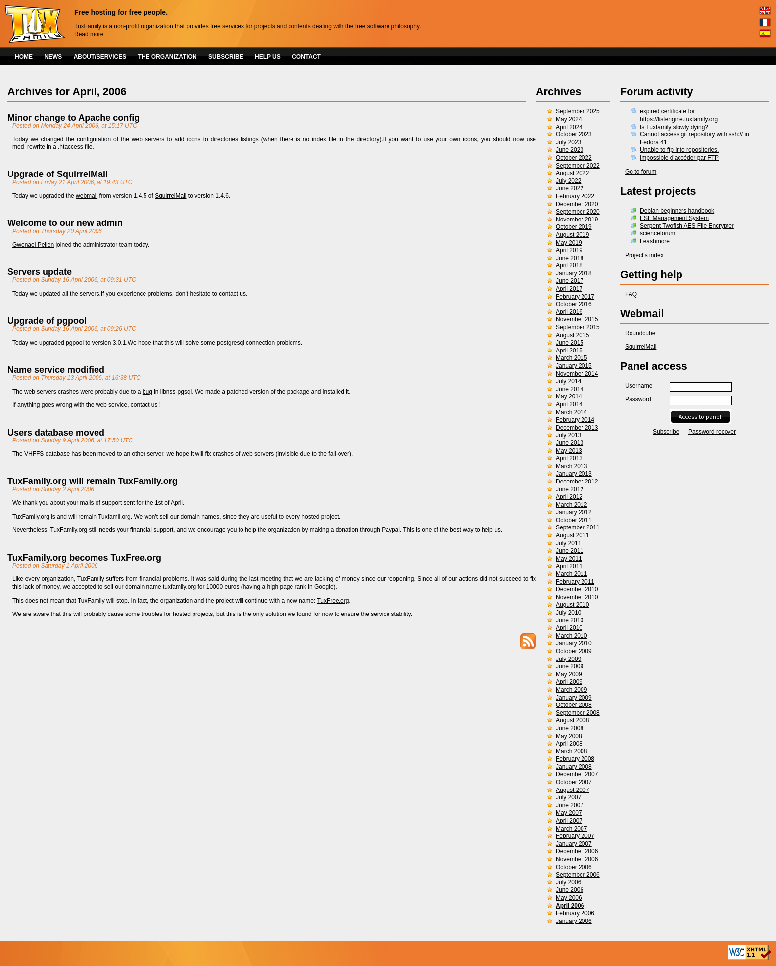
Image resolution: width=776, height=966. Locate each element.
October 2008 (574, 705)
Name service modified (55, 370)
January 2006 (574, 921)
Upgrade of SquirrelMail (57, 174)
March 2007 (571, 828)
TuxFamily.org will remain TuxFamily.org (92, 481)
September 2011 (578, 527)
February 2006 (575, 913)
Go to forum (640, 171)
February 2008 (575, 758)
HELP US (268, 56)
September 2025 (578, 111)
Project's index (644, 255)
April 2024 (569, 127)
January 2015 (574, 365)
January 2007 (574, 843)
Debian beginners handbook (677, 210)
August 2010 (572, 604)
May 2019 (569, 242)
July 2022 (568, 180)
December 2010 (577, 589)
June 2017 (569, 280)
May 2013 (569, 450)
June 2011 (569, 550)
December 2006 (577, 851)
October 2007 (574, 782)
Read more (88, 34)
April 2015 (569, 350)
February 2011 (575, 581)
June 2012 (569, 489)
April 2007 (569, 820)
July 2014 (568, 381)
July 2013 (568, 435)
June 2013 (569, 442)
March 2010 (571, 635)
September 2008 (578, 712)
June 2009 (569, 666)
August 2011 (572, 535)
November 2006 (577, 859)
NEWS (53, 56)
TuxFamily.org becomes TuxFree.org (84, 558)
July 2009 (568, 659)
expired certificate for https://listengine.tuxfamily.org (679, 115)
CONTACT (306, 56)
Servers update (39, 272)
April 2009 (569, 681)
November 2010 (577, 597)
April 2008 (569, 743)
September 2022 (578, 165)
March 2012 (571, 504)
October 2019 (574, 226)
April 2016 (569, 311)
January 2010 (574, 643)
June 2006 (569, 889)
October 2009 (574, 651)
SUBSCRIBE (225, 56)
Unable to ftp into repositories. (679, 149)
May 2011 (569, 558)
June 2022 (569, 188)
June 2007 (569, 805)
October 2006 (574, 867)
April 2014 (569, 404)
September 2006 (578, 874)
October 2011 (574, 520)
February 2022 (575, 196)
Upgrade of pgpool (47, 321)
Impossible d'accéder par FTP (679, 157)
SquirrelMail (640, 346)
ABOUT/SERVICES (100, 56)
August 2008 (572, 720)
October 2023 (574, 134)
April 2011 (569, 566)
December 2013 (577, 427)
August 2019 (572, 234)
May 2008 (569, 736)
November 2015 (577, 319)
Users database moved (55, 433)
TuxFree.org (333, 600)
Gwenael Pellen (33, 244)
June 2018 (569, 258)
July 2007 (568, 797)
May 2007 (569, 812)
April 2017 (569, 288)
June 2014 (569, 389)
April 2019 (569, 250)
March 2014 (571, 412)
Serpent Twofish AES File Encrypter (687, 225)
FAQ (631, 294)
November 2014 (577, 373)
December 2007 (577, 774)
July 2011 (568, 543)
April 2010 (569, 627)
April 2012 (569, 496)
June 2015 (569, 342)
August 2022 (572, 173)
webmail (86, 195)
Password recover (712, 431)
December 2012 (577, 481)
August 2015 (572, 335)
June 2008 (569, 728)
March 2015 (571, 357)
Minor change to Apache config (73, 118)
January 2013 (574, 473)
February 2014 (575, 419)
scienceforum (657, 233)
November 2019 (577, 219)
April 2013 (569, 458)
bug (147, 391)
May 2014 (569, 396)
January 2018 (574, 273)
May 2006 (569, 897)
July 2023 (568, 142)
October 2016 (574, 304)
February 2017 (575, 296)
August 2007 (572, 790)
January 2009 (574, 697)
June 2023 (569, 149)
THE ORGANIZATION (167, 56)
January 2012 (574, 512)
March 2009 (571, 689)
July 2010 (568, 612)
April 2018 (569, 265)
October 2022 (574, 157)
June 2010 (569, 620)
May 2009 (569, 674)
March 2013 (571, 466)
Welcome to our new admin (65, 223)
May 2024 (569, 119)
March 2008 (571, 751)
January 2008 (574, 766)
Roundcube (640, 333)
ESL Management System (674, 218)
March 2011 (571, 574)
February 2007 (575, 836)
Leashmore (655, 241)
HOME (24, 56)
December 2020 (577, 204)
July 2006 (568, 882)
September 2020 (578, 211)
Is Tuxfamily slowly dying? (674, 127)
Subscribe (666, 431)
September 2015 (578, 327)
